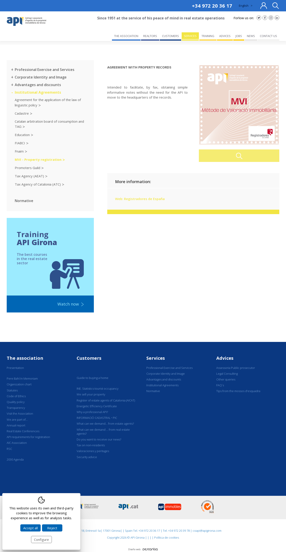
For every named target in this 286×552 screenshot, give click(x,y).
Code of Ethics (16, 396)
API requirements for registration (28, 437)
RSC (9, 449)
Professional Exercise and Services (44, 69)
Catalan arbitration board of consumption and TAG (49, 124)
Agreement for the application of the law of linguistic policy (48, 102)
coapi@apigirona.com (207, 531)
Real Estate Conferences (23, 431)
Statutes (12, 390)
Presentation (15, 368)
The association (25, 358)
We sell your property (91, 394)
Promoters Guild (27, 167)
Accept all (30, 528)
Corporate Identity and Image (41, 77)
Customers (89, 358)
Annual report (16, 425)
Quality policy (16, 402)
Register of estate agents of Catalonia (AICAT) (106, 400)
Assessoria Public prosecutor (235, 368)
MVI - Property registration (38, 159)
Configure (41, 539)
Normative (24, 200)
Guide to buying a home (92, 378)
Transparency (16, 408)
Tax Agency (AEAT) (29, 176)
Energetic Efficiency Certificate (97, 406)
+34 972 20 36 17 (212, 5)
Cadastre (22, 113)
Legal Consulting (227, 374)
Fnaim (19, 151)
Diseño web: (143, 549)
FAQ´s (220, 385)
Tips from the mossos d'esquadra (238, 391)
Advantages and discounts (38, 84)
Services (155, 358)
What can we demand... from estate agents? (105, 424)
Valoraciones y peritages (93, 451)
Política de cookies (166, 537)
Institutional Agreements (38, 92)
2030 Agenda (15, 459)
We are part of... (17, 420)
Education (22, 134)
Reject (52, 528)
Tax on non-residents (91, 445)
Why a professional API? (92, 412)
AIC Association (17, 443)
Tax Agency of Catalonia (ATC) (38, 184)
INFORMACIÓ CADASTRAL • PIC (97, 418)
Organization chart (19, 384)
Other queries (225, 379)
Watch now (68, 304)
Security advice (87, 457)
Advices (224, 358)
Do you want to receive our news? (99, 439)
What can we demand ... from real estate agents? (103, 432)
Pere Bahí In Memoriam (22, 378)
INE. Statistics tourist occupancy (97, 389)
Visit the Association (20, 413)
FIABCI (20, 143)
